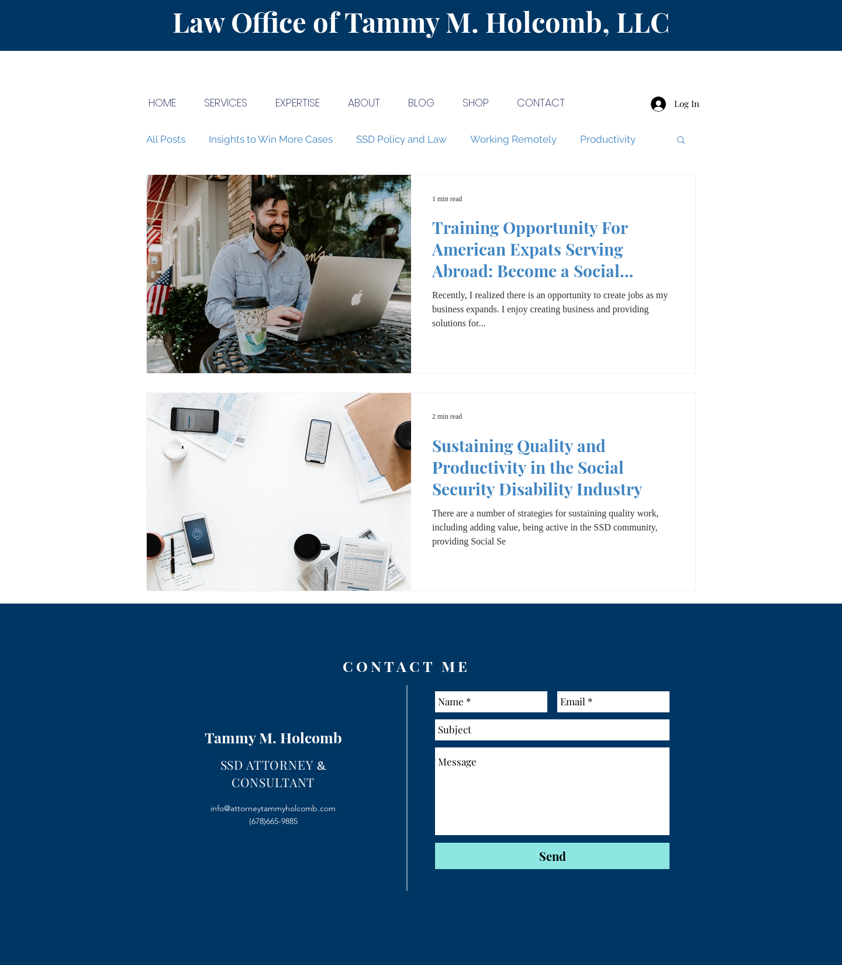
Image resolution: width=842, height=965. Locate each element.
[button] (680, 141)
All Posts (165, 139)
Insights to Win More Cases (271, 139)
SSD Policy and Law (401, 139)
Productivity (608, 139)
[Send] (552, 856)
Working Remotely (513, 139)
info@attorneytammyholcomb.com (273, 808)
